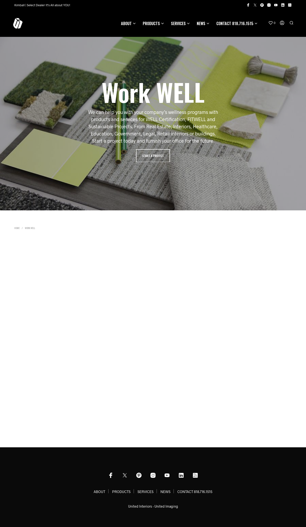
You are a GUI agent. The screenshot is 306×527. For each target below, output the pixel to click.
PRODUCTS (151, 23)
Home (17, 228)
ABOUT (126, 23)
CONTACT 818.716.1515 (234, 23)
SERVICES (178, 23)
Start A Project (153, 156)
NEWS (201, 23)
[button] (271, 23)
